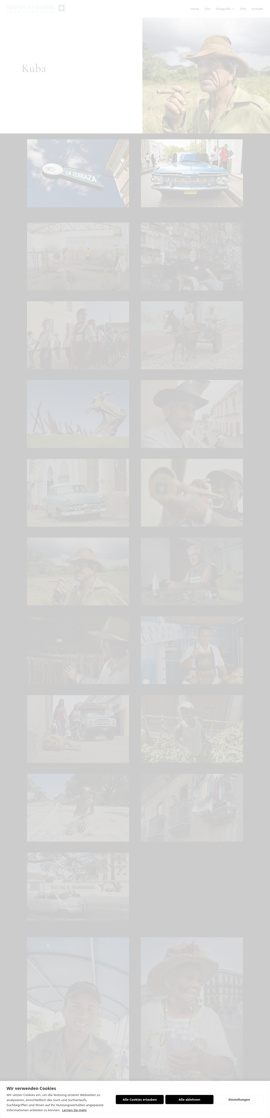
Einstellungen (239, 1099)
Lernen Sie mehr (74, 1110)
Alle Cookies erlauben (140, 1099)
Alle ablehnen (189, 1099)
